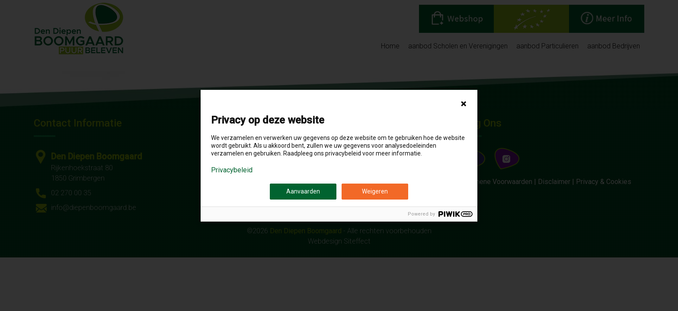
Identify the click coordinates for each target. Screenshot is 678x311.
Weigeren (375, 191)
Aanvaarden (303, 191)
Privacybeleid (232, 170)
